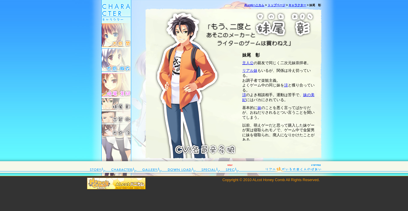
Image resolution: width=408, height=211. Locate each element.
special (211, 167)
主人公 (248, 63)
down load (182, 167)
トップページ (276, 5)
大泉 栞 (116, 35)
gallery (152, 167)
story (97, 167)
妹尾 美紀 (116, 85)
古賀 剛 (116, 117)
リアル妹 (249, 70)
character (123, 167)
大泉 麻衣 (116, 60)
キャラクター (297, 5)
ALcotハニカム (254, 5)
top (293, 167)
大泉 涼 (116, 130)
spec (232, 167)
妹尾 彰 (116, 104)
